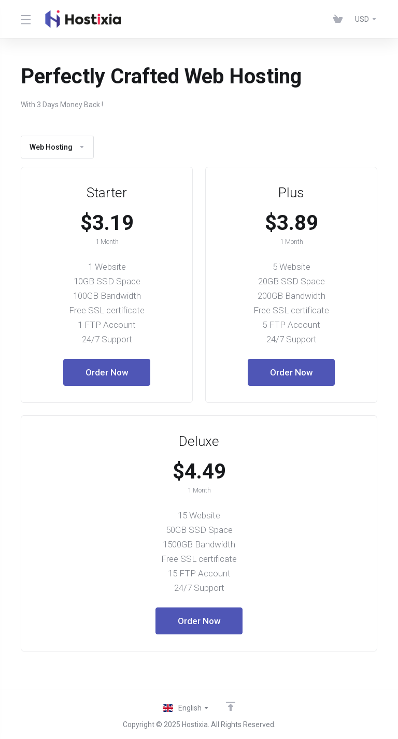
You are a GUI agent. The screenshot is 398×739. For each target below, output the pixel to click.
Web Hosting (57, 147)
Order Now (107, 372)
